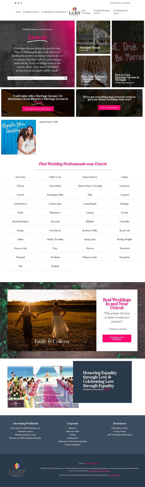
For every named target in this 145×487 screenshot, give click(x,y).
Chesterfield (55, 186)
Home (18, 12)
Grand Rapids (89, 204)
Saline (20, 239)
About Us (72, 428)
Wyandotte (124, 257)
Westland (55, 257)
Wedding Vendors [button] (30, 12)
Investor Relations (72, 445)
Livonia (124, 212)
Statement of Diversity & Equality (72, 441)
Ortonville (124, 221)
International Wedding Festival (99, 471)
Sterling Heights (124, 239)
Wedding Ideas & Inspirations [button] (53, 12)
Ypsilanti (55, 266)
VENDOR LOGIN (115, 3)
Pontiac (20, 230)
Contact (72, 435)
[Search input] (36, 78)
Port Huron (55, 230)
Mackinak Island (20, 221)
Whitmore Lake (89, 257)
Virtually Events (115, 475)
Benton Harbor (90, 177)
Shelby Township (55, 239)
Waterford (125, 248)
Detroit (20, 195)
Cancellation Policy (119, 428)
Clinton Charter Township (90, 186)
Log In (106, 389)
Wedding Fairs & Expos (120, 11)
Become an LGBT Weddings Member (25, 438)
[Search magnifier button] (65, 78)
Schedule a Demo (25, 431)
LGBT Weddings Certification (119, 435)
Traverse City (20, 248)
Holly (20, 212)
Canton (124, 177)
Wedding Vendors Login (25, 435)
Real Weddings (86, 11)
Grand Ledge (55, 204)
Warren (90, 248)
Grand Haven (20, 204)
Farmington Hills (55, 195)
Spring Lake (90, 239)
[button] (38, 108)
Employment (72, 438)
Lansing (90, 212)
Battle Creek (55, 177)
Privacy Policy (119, 431)
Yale (20, 266)
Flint (90, 195)
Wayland (20, 257)
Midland (90, 221)
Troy (55, 248)
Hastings (124, 204)
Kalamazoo (55, 212)
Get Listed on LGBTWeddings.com (25, 428)
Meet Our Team (72, 431)
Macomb (55, 221)
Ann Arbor (20, 177)
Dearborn (124, 186)
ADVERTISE (126, 3)
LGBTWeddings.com (92, 463)
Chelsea (20, 186)
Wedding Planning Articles (101, 11)
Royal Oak (125, 230)
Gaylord (125, 195)
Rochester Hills (90, 230)
